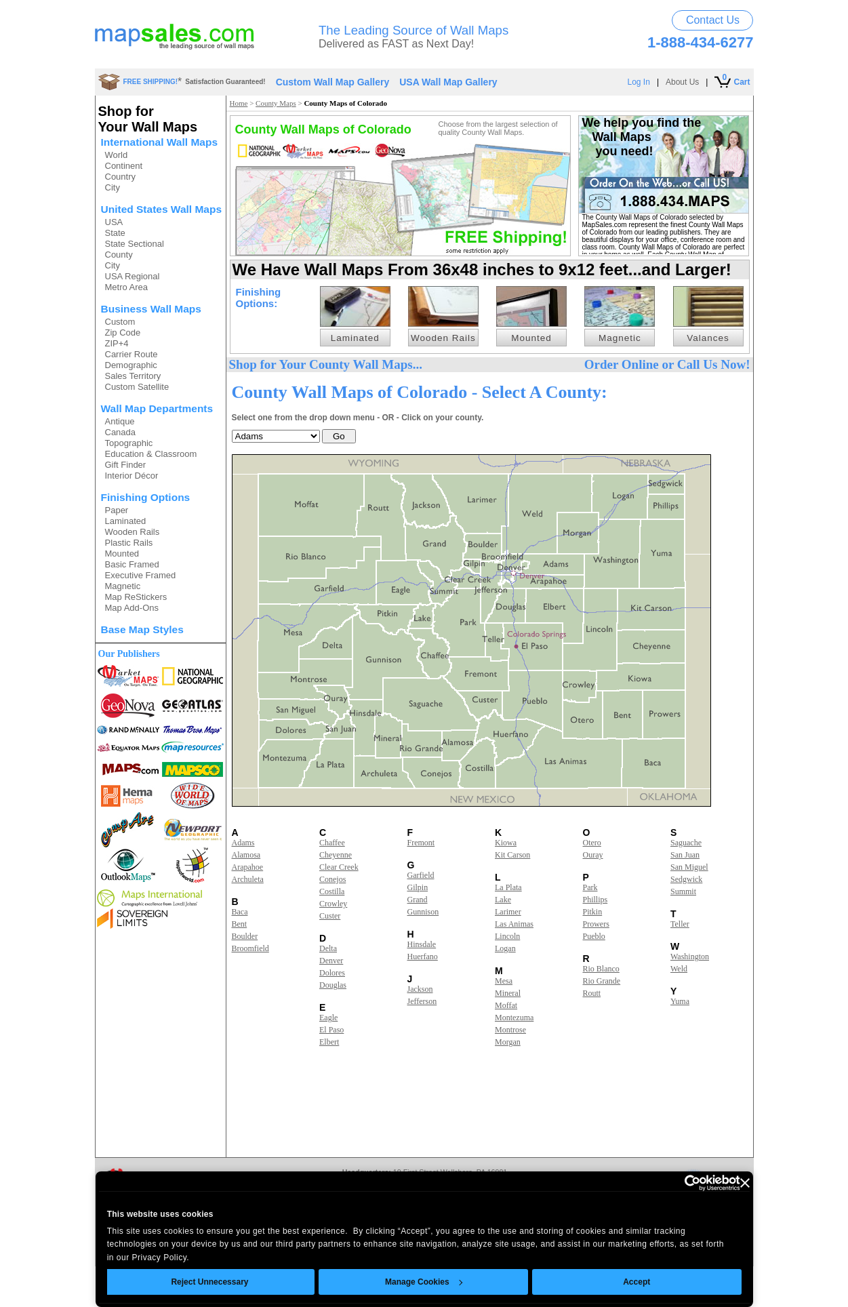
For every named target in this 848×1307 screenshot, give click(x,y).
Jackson (420, 989)
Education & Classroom (151, 454)
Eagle (328, 1017)
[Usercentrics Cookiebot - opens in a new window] (681, 1183)
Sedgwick (686, 879)
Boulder (245, 936)
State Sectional (134, 244)
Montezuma (514, 1017)
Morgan (508, 1042)
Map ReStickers (136, 597)
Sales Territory (133, 376)
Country (120, 177)
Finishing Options (145, 497)
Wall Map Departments (157, 408)
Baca (240, 912)
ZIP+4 (117, 343)
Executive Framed (140, 575)
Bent (239, 924)
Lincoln (507, 936)
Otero (592, 842)
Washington (689, 956)
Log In (639, 82)
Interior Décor (132, 475)
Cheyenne (335, 855)
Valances (708, 338)
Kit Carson (512, 855)
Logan (505, 948)
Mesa (503, 981)
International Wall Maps (159, 142)
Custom (120, 322)
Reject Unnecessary (209, 1282)
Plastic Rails (129, 543)
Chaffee (332, 842)
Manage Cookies (423, 1282)
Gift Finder (125, 465)
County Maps (276, 103)
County (119, 254)
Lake (503, 899)
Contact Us (713, 20)
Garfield (421, 875)
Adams (243, 842)
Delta (328, 948)
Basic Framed (132, 564)
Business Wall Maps (151, 309)
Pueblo (594, 936)
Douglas (332, 985)
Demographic (131, 365)
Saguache (686, 842)
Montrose (510, 1029)
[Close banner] (745, 1183)
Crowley (333, 903)
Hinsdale (422, 944)
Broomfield (250, 948)
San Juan (685, 855)
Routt (592, 993)
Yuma (679, 1001)
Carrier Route (131, 354)
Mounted (122, 553)
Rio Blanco (601, 968)
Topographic (129, 443)
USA (114, 222)
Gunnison (423, 912)
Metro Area (126, 287)
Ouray (593, 855)
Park (590, 887)
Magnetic (123, 586)
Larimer (508, 912)
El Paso (331, 1029)
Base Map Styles (142, 629)
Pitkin (593, 912)
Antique (120, 421)
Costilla (331, 891)
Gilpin (417, 887)
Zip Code (123, 332)
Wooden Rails (132, 532)
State (115, 233)
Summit (683, 891)
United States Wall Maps (161, 209)
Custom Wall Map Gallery (333, 82)
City (112, 187)
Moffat (506, 1005)
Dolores (332, 973)
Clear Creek (339, 867)
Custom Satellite (137, 387)
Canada (120, 432)
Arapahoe (248, 867)
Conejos (332, 879)
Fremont (421, 842)
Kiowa (506, 842)
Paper (117, 510)
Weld (678, 968)
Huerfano (422, 956)
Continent (124, 166)
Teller (679, 924)
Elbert (329, 1042)
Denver (331, 960)
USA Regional (132, 276)
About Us (682, 82)
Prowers (596, 924)
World (116, 155)
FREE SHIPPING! (150, 81)
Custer (329, 916)
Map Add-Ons (132, 608)
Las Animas (514, 924)
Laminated (125, 521)
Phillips (595, 899)
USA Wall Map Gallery (448, 82)
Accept (636, 1282)
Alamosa (246, 855)
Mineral (508, 993)
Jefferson (422, 1001)
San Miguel (689, 867)
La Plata (508, 887)
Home (239, 103)
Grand (417, 899)
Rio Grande (602, 981)
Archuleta (248, 879)
